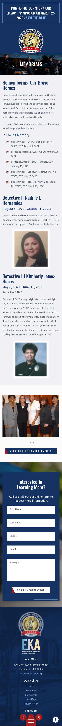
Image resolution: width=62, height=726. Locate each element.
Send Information (31, 590)
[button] (56, 720)
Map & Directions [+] (31, 673)
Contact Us (31, 694)
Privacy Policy (31, 703)
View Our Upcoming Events (31, 451)
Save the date (36, 17)
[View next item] (38, 442)
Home (31, 686)
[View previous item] (23, 442)
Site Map (31, 699)
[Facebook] (23, 717)
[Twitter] (38, 717)
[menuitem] (31, 686)
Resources (31, 690)
